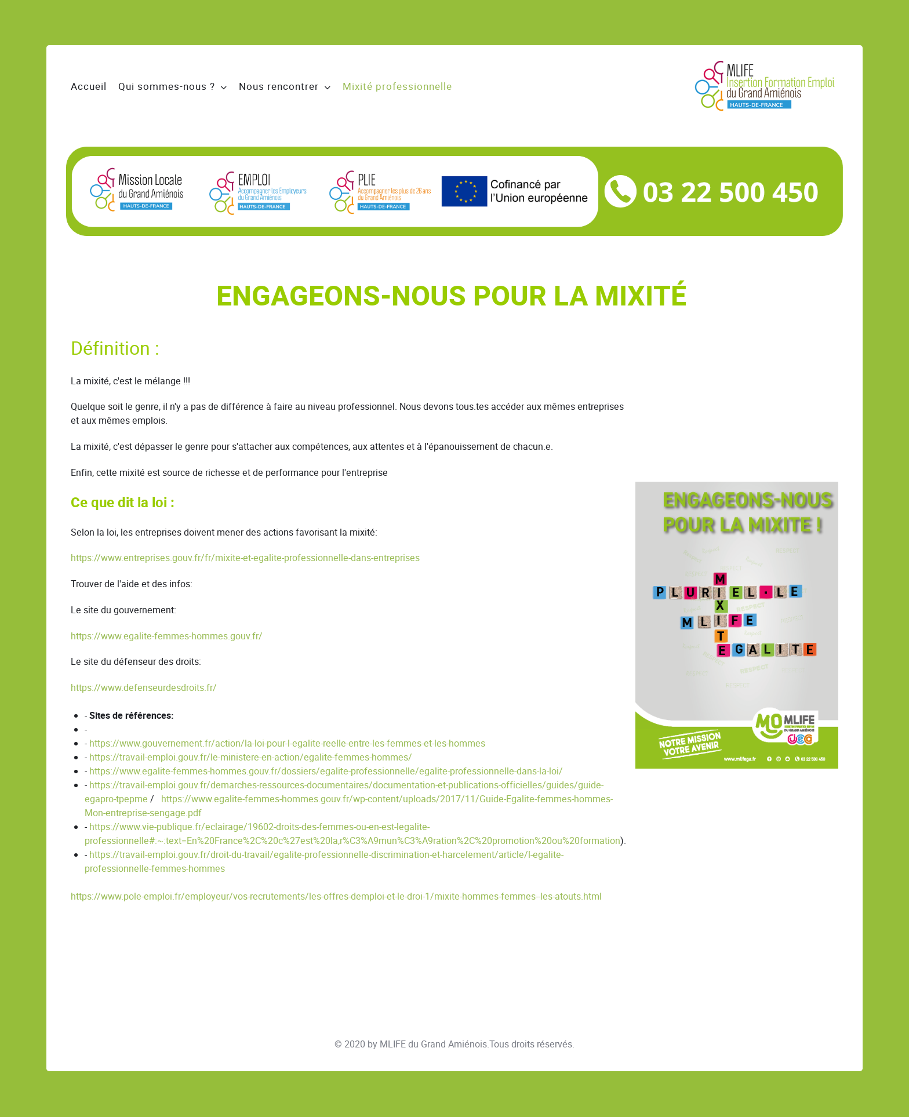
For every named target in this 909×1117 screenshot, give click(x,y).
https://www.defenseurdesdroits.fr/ (144, 687)
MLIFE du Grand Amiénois (433, 1044)
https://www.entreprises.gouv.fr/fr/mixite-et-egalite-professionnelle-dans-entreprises (245, 558)
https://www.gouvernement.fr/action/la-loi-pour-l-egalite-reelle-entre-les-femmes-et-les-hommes (287, 743)
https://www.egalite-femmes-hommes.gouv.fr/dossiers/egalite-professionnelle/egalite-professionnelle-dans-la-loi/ (326, 771)
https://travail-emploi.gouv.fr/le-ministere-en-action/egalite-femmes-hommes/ (250, 757)
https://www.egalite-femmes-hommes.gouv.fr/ (167, 636)
